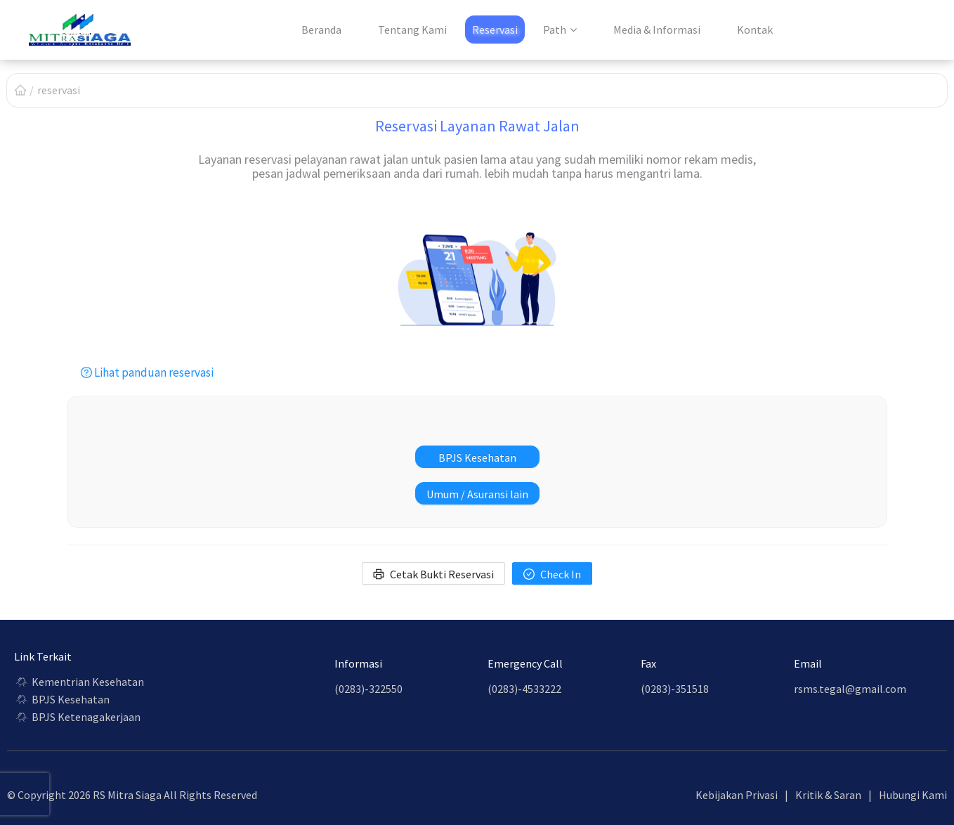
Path (554, 29)
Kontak (755, 29)
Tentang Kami (412, 29)
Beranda (321, 29)
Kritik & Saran (828, 795)
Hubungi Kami (913, 795)
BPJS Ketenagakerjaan (77, 717)
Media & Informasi (656, 29)
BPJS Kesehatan (62, 699)
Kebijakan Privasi (736, 795)
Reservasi (495, 29)
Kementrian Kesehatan (79, 682)
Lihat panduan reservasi (147, 372)
